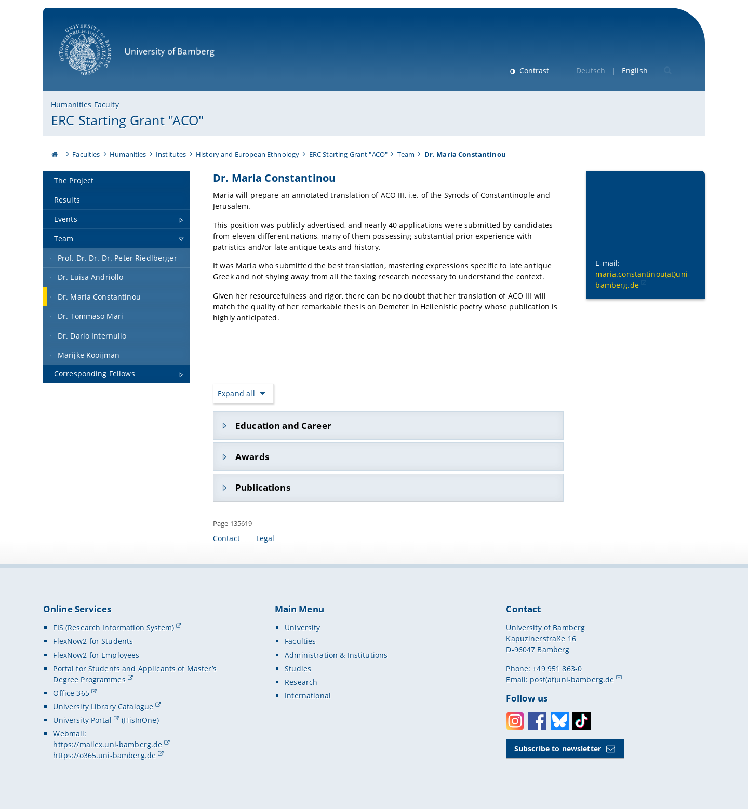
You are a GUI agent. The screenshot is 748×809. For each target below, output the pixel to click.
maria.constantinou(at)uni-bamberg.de (643, 278)
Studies (298, 668)
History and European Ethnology (247, 154)
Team (406, 154)
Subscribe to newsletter (557, 748)
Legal (265, 538)
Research (301, 682)
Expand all (236, 393)
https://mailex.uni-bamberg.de (107, 744)
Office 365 (71, 693)
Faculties (86, 154)
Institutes (171, 154)
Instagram (515, 721)
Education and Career (283, 426)
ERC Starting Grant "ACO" (127, 120)
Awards (252, 456)
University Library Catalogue (103, 706)
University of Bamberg (137, 55)
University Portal (82, 720)
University (302, 627)
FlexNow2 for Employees (96, 655)
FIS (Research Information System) (113, 627)
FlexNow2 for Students (93, 641)
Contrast (533, 70)
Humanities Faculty (85, 105)
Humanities (128, 154)
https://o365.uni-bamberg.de (104, 755)
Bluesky (560, 721)
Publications (262, 487)
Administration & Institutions (336, 655)
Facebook (537, 721)
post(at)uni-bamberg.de (572, 679)
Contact (226, 538)
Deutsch (590, 70)
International (308, 695)
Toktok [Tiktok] (581, 721)
